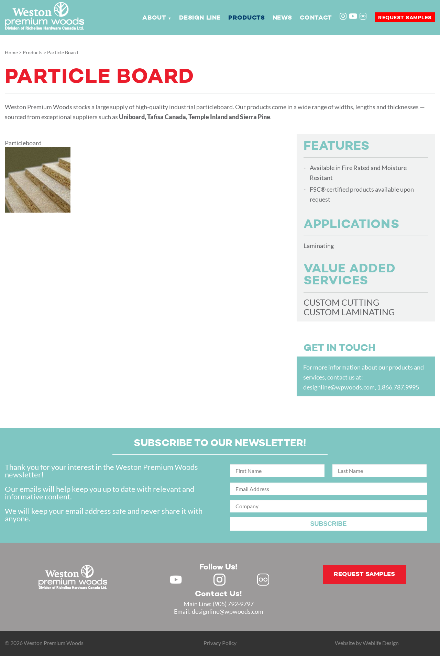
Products (246, 18)
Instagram (344, 17)
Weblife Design (381, 643)
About (154, 18)
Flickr (364, 17)
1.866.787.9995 (398, 387)
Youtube (353, 16)
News (282, 18)
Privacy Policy (220, 643)
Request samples (405, 17)
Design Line (200, 18)
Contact (316, 18)
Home (11, 52)
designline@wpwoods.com (339, 387)
